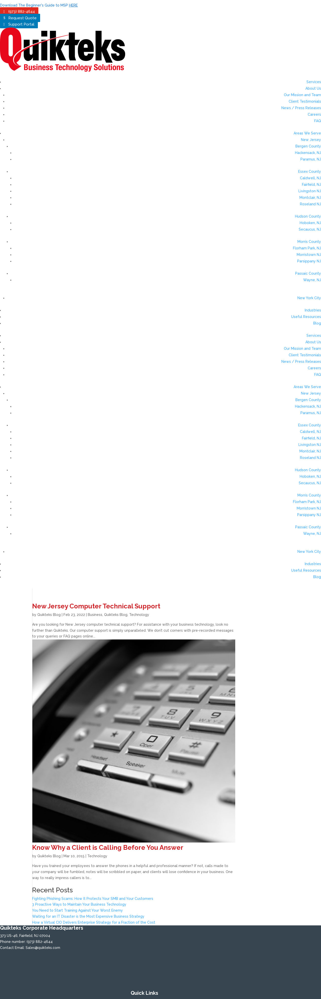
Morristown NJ (309, 255)
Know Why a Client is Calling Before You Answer (107, 847)
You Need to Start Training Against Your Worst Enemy (77, 910)
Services (313, 82)
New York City (309, 298)
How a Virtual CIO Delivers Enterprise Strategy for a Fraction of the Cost (93, 922)
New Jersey (311, 140)
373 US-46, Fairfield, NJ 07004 (25, 936)
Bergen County (308, 146)
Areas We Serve (307, 133)
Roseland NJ (310, 204)
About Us (313, 88)
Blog (317, 323)
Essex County (309, 172)
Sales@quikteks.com (43, 948)
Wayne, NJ (312, 280)
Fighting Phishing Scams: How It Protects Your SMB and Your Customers (92, 899)
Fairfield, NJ (311, 185)
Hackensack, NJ (308, 153)
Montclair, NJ (310, 198)
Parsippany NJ (309, 261)
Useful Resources (306, 317)
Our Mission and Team (302, 95)
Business (95, 615)
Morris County (309, 242)
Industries (313, 310)
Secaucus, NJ (310, 229)
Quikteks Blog (49, 615)
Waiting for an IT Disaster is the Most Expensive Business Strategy (88, 916)
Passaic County (308, 273)
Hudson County (308, 216)
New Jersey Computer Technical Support (96, 606)
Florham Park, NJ (307, 248)
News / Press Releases (301, 108)
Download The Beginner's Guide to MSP (39, 5)
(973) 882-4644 (21, 11)
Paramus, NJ (310, 159)
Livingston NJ (309, 191)
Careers (314, 114)
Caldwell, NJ (310, 178)
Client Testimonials (305, 101)
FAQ (317, 121)
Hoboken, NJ (310, 223)
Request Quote (22, 18)
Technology (139, 615)
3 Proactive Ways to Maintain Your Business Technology (79, 904)
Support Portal (21, 24)
